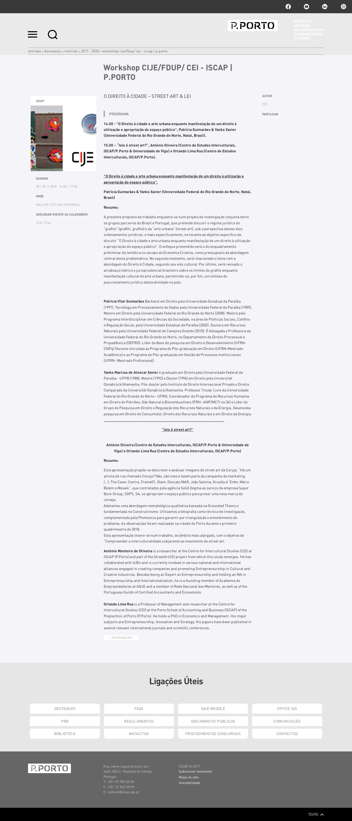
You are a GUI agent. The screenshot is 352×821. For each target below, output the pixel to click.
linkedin (324, 6)
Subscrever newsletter (195, 771)
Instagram (343, 6)
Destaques (52, 50)
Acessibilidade (189, 782)
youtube (306, 6)
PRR (64, 721)
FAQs (139, 708)
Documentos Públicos (213, 721)
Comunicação (287, 721)
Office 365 (287, 708)
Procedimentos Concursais (213, 733)
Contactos (287, 733)
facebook (288, 6)
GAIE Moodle (213, 708)
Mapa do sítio (189, 777)
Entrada (34, 50)
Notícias (71, 50)
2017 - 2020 (90, 50)
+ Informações (121, 638)
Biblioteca (65, 733)
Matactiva (139, 733)
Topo (316, 814)
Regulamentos (139, 721)
